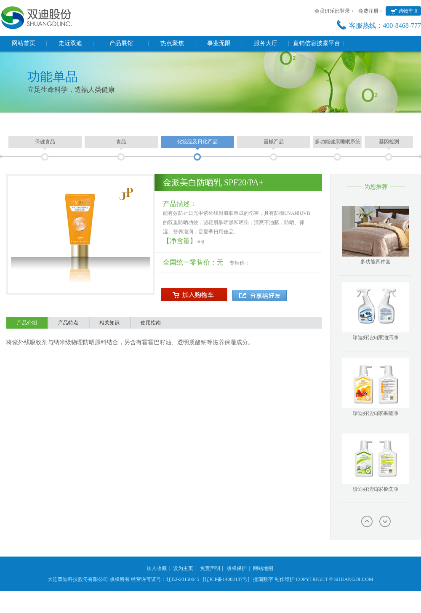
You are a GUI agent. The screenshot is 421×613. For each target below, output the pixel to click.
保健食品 (45, 142)
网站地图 (263, 568)
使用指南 (151, 323)
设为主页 (183, 568)
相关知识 (109, 323)
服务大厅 (265, 43)
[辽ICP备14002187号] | (227, 579)
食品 (121, 142)
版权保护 (236, 568)
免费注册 (368, 11)
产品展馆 (121, 43)
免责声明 (210, 568)
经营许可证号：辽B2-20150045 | (166, 579)
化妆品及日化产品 (197, 142)
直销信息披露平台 (316, 43)
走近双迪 (70, 43)
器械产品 (274, 142)
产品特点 (68, 323)
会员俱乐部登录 (332, 11)
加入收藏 (157, 568)
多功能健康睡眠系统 (337, 142)
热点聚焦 (172, 43)
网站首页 (23, 43)
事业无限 (219, 43)
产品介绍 (27, 323)
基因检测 (389, 142)
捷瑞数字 (263, 579)
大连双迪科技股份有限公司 (78, 579)
